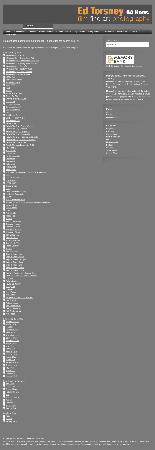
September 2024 (12, 322)
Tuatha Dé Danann (13, 284)
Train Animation (12, 281)
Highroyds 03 (11, 170)
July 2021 (9, 327)
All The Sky (10, 77)
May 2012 (10, 368)
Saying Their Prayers (14, 221)
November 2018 (12, 330)
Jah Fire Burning (12, 178)
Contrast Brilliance (13, 104)
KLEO (8, 189)
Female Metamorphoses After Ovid (20, 145)
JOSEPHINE (11, 183)
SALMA (9, 219)
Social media (19, 32)
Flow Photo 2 (11, 151)
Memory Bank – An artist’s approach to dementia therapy (28, 202)
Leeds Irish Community (15, 194)
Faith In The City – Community (18, 134)
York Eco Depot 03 (13, 311)
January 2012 (11, 376)
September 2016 (12, 341)
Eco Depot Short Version (15, 118)
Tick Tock (9, 278)
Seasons (32, 32)
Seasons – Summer (13, 229)
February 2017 (11, 332)
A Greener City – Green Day (17, 66)
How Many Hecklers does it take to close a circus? (26, 172)
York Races (10, 314)
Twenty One (10, 287)
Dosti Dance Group (13, 115)
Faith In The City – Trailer (16, 142)
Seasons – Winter (13, 232)
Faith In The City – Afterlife (16, 129)
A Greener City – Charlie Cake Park (20, 58)
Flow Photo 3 (11, 153)
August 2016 (11, 343)
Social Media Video (13, 243)
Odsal (8, 210)
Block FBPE (10, 85)
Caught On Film (12, 96)
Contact (9, 419)
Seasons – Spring (13, 227)
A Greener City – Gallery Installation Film (22, 63)
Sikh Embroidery (12, 235)
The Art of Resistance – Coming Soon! (21, 273)
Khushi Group (11, 186)
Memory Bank (123, 32)
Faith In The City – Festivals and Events (22, 137)
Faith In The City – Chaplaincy (18, 131)
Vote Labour (10, 295)
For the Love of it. (13, 156)
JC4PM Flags (11, 180)
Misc (7, 395)
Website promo (12, 303)
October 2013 (11, 365)
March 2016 (10, 349)
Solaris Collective (13, 246)
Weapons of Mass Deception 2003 (19, 298)
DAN (7, 112)
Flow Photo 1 (11, 148)
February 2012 (11, 373)
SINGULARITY (12, 238)
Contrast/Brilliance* (13, 107)
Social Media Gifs (13, 240)
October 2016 (11, 338)
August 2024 (11, 324)
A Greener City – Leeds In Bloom (19, 72)
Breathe (9, 91)
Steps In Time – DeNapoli (16, 259)
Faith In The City (63, 32)
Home (8, 32)
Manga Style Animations (15, 200)
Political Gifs (11, 213)
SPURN (9, 249)
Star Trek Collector (13, 251)
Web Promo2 (11, 300)
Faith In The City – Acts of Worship (19, 126)
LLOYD (9, 197)
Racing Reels (11, 216)
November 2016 (12, 335)
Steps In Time (79, 32)
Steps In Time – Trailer (15, 268)
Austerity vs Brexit (13, 83)
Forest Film (10, 159)
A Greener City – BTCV (15, 55)
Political (9, 400)
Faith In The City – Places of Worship (21, 140)
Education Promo (13, 121)
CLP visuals (10, 102)
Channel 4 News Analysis (16, 99)
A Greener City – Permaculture (18, 74)
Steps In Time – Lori (14, 265)
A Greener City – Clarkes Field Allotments (22, 61)
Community (109, 32)
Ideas (8, 175)
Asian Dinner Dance (14, 80)
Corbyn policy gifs (13, 110)
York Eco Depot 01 (13, 306)
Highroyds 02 (11, 167)
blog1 (8, 88)
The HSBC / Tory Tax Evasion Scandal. (21, 276)
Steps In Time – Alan (14, 254)
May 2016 (10, 346)
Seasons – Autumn (13, 224)
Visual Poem (11, 292)
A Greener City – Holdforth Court (19, 69)
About (134, 32)
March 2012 (10, 371)
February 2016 (11, 352)
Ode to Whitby (11, 208)
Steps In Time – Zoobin (15, 270)
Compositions (94, 32)
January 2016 (11, 354)
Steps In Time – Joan (14, 262)
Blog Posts (11, 34)
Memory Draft (11, 205)
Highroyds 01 (11, 164)
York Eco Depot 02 (13, 308)
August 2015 (11, 357)
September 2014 (12, 362)
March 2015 (10, 360)
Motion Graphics (46, 32)
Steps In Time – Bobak (15, 257)
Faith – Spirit (11, 123)
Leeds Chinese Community (16, 191)
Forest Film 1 (11, 161)
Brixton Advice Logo (14, 93)
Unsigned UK (11, 289)
